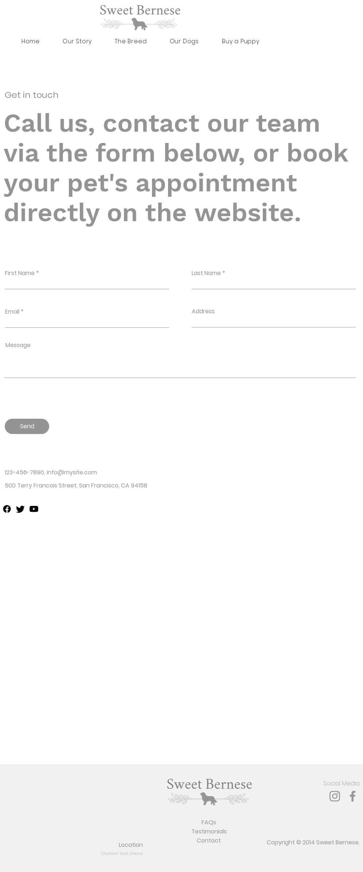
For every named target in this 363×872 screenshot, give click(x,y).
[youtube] (34, 509)
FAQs (209, 822)
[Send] (27, 426)
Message (18, 345)
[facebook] (7, 509)
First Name (20, 273)
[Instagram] (335, 796)
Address (203, 311)
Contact (209, 840)
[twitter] (20, 509)
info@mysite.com (72, 472)
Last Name (206, 273)
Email (12, 312)
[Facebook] (353, 796)
